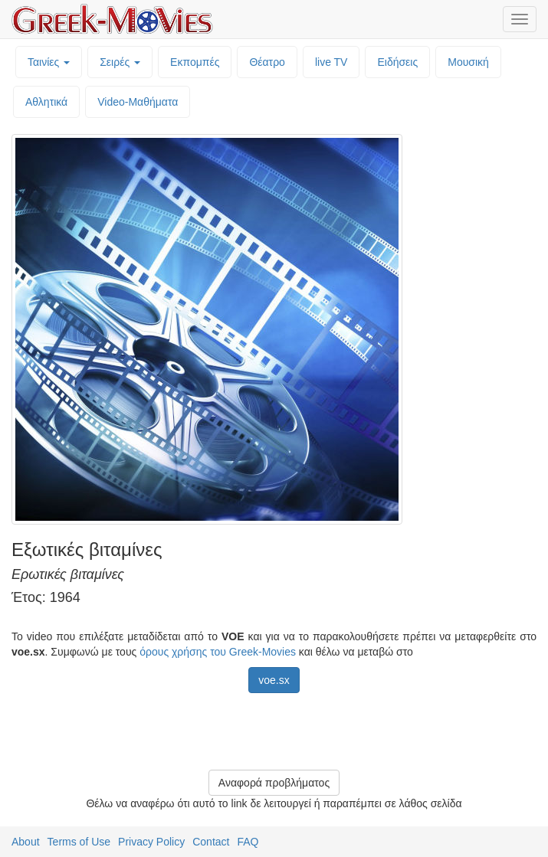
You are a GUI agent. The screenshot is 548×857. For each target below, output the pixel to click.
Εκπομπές (194, 62)
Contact (210, 842)
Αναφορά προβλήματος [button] (274, 783)
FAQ (247, 842)
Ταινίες (49, 62)
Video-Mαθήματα (137, 102)
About (25, 842)
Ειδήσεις (397, 62)
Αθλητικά (46, 102)
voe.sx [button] (273, 680)
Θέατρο (267, 62)
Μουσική (468, 62)
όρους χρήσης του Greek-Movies (217, 652)
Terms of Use (79, 842)
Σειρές (120, 62)
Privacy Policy (151, 842)
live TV (331, 62)
